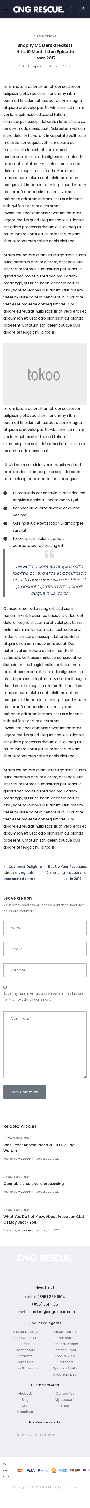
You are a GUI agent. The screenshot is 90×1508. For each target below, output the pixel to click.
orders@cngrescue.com (53, 1311)
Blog (25, 1399)
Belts (25, 1344)
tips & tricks (45, 36)
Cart (25, 1405)
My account (65, 1399)
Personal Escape (65, 1344)
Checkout (25, 1411)
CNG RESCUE (43, 1487)
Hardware (25, 1356)
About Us (25, 1393)
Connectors (25, 1350)
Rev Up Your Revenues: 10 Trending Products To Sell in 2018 (66, 872)
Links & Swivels (25, 1368)
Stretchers (64, 1362)
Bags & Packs (25, 1337)
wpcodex (39, 66)
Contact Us (65, 1393)
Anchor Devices (25, 1331)
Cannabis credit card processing (33, 1183)
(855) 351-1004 (51, 1296)
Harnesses (25, 1362)
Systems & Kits (65, 1368)
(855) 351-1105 (45, 1304)
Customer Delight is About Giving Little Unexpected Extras (22, 872)
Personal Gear (65, 1350)
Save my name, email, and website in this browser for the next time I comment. (44, 996)
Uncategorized (16, 1138)
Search (70, 9)
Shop (65, 1405)
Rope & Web (65, 1356)
